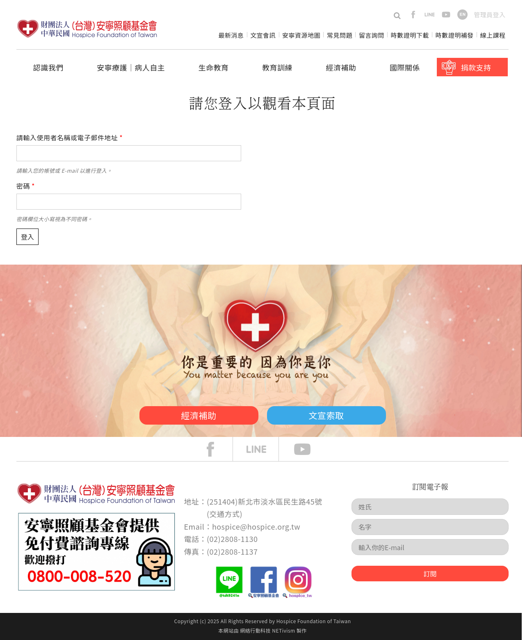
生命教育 (214, 67)
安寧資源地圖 (301, 35)
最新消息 (231, 35)
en (462, 14)
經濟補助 (341, 67)
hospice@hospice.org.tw (256, 526)
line (430, 14)
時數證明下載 (410, 35)
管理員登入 (489, 14)
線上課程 (493, 35)
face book (216, 449)
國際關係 (405, 67)
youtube (446, 14)
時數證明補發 (455, 35)
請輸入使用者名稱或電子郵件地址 (69, 137)
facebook (413, 14)
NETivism (283, 630)
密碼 (25, 186)
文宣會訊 (263, 35)
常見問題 (339, 35)
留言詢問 (371, 35)
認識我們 (48, 67)
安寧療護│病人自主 (131, 67)
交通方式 (225, 513)
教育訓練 (277, 67)
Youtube (308, 449)
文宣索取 (326, 415)
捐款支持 (476, 67)
